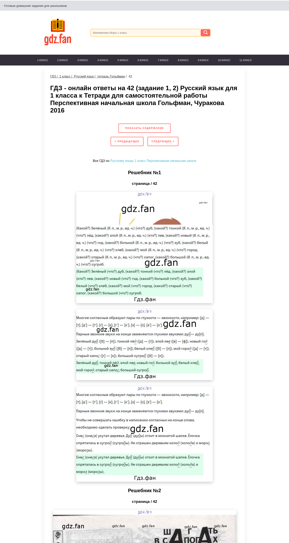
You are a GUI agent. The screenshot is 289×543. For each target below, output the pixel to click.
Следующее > (163, 141)
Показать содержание (144, 128)
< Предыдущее (127, 141)
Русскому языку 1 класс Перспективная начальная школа (153, 161)
